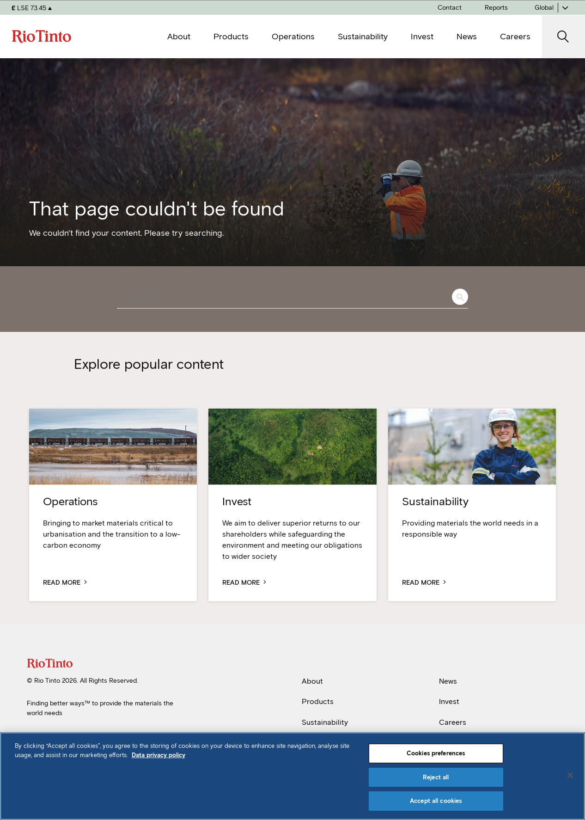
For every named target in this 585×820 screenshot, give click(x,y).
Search (460, 297)
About (312, 681)
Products (318, 701)
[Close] (570, 775)
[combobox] (292, 299)
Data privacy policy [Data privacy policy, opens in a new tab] (158, 755)
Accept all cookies (436, 800)
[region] (292, 776)
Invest (449, 701)
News (448, 681)
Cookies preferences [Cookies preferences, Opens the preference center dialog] (436, 753)
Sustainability (325, 722)
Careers (452, 722)
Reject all (436, 777)
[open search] (563, 36)
